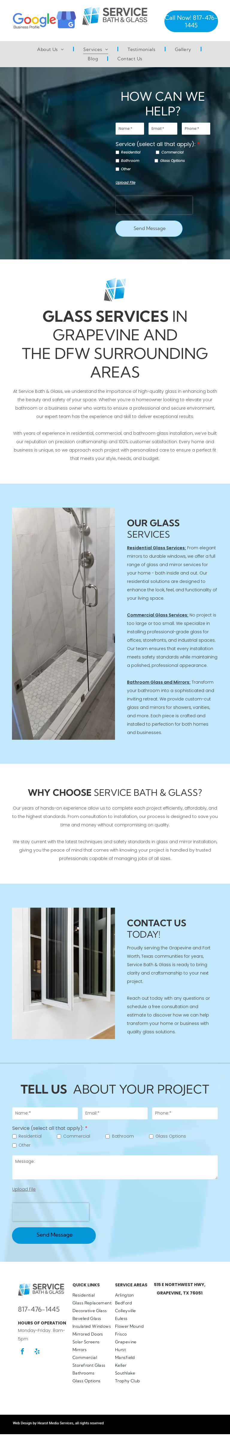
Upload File (125, 182)
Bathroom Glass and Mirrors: (158, 682)
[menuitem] (51, 49)
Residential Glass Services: (156, 548)
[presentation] (154, 205)
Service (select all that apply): (156, 144)
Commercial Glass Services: (157, 615)
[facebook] (22, 1352)
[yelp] (37, 1352)
